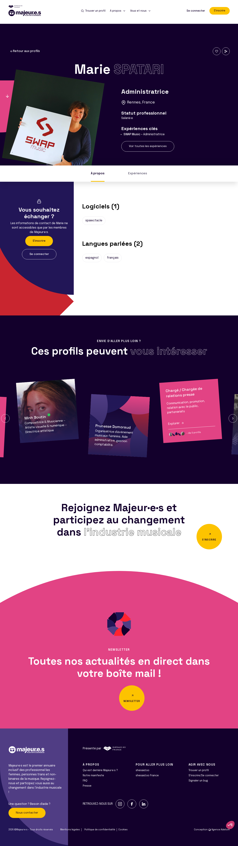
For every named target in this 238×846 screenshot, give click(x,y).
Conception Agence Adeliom (212, 830)
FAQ (85, 780)
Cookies (123, 830)
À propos (98, 173)
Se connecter (196, 11)
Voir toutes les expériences (148, 146)
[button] (5, 418)
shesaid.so (142, 770)
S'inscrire (219, 10)
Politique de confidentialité (99, 830)
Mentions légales (70, 830)
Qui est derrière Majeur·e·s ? (100, 770)
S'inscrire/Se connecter (204, 775)
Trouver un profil (199, 770)
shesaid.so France (147, 775)
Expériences (137, 173)
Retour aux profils (25, 51)
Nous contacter (27, 812)
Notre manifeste (93, 775)
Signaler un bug (198, 780)
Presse (87, 786)
